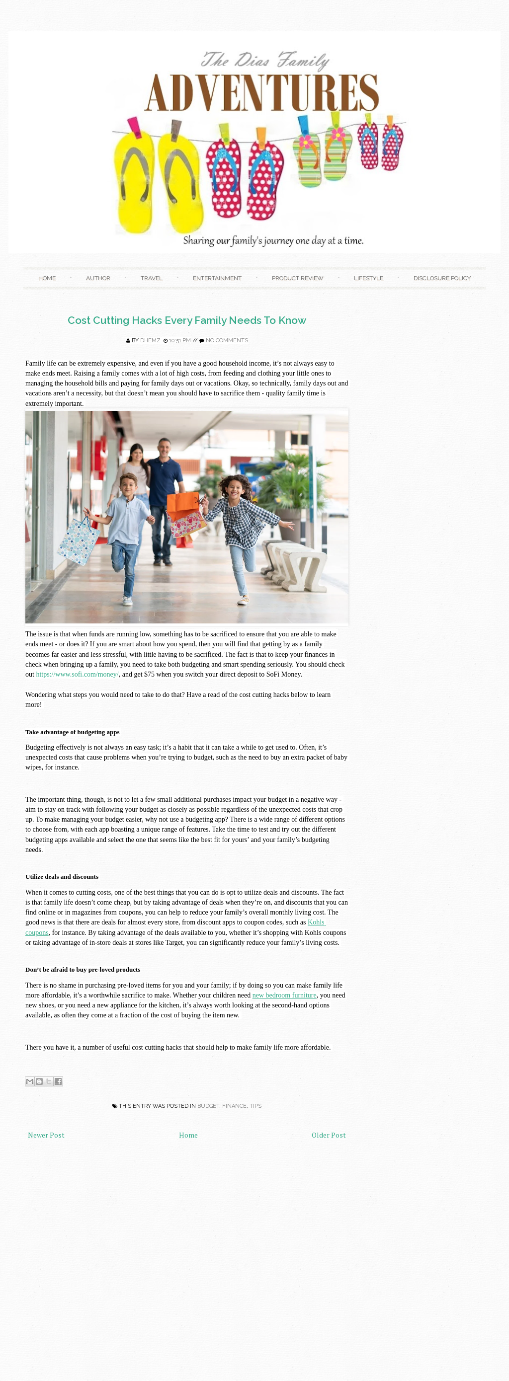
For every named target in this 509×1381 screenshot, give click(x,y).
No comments (227, 340)
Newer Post (46, 1135)
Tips (255, 1106)
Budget (208, 1106)
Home (47, 278)
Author (98, 278)
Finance (234, 1106)
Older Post (329, 1135)
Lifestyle (368, 278)
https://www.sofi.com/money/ (77, 674)
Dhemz (150, 340)
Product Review (298, 278)
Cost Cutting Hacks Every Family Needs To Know (187, 320)
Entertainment (217, 278)
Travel (152, 278)
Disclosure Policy (442, 278)
